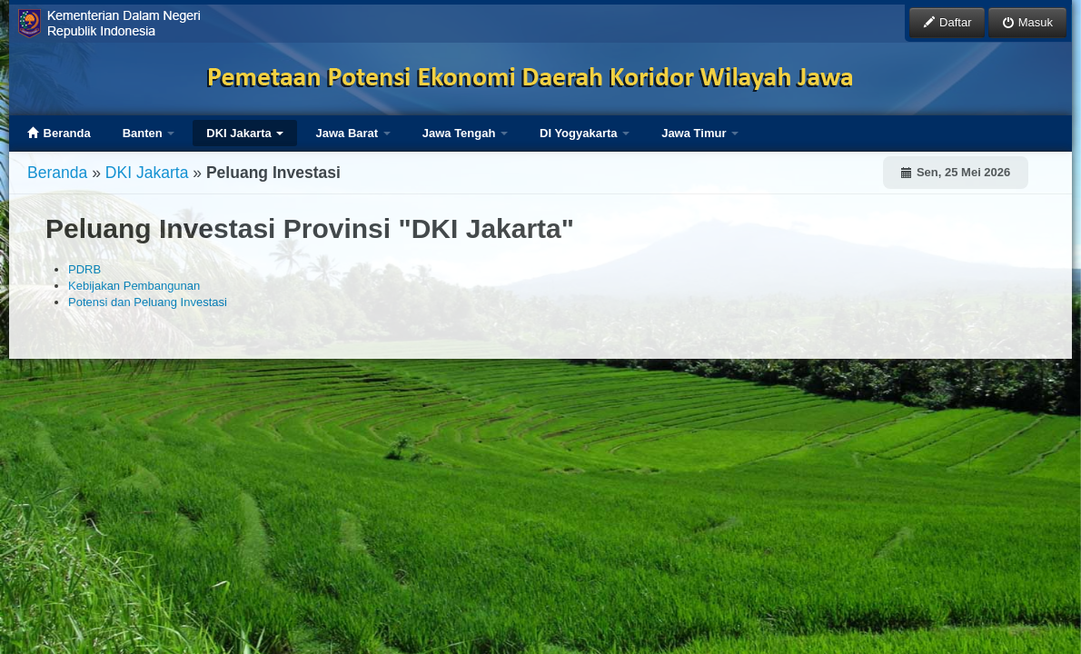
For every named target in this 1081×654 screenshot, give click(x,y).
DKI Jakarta (244, 133)
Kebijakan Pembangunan (134, 285)
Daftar (947, 22)
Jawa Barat (352, 133)
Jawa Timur (700, 133)
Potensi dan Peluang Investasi (147, 302)
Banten (149, 133)
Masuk (1027, 22)
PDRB (84, 269)
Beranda (59, 133)
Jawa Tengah (465, 133)
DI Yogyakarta (585, 133)
